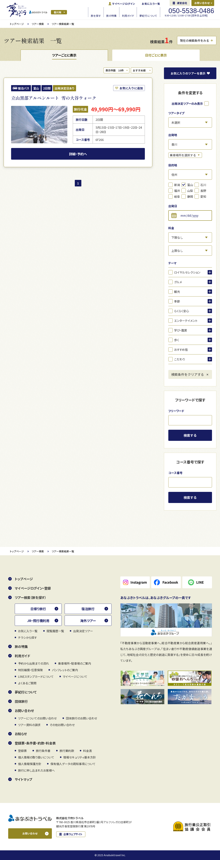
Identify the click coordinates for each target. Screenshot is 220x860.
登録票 (22, 750)
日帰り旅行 (38, 608)
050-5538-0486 (191, 11)
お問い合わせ (202, 3)
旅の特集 (21, 646)
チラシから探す (27, 637)
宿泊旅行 (88, 608)
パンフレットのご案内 (65, 670)
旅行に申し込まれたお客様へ (36, 770)
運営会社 (182, 3)
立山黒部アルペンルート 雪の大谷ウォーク (53, 98)
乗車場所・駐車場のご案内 (74, 663)
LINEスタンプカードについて (36, 676)
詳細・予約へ (78, 153)
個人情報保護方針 (29, 764)
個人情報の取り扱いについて (36, 757)
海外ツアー (88, 620)
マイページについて (75, 676)
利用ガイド (22, 655)
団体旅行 (21, 701)
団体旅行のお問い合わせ (81, 718)
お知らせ (21, 733)
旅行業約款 (67, 750)
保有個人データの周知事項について (73, 764)
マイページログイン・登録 (33, 588)
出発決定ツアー (83, 631)
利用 (128, 15)
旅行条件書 (43, 750)
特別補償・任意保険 (30, 670)
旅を (96, 15)
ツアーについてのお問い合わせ (37, 718)
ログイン (123, 3)
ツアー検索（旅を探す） (30, 597)
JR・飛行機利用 (38, 620)
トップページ (17, 24)
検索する (190, 435)
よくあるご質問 (27, 683)
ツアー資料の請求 (29, 725)
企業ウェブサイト (73, 834)
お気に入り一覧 (151, 3)
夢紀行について (26, 692)
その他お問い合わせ (62, 725)
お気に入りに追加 (131, 88)
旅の (111, 15)
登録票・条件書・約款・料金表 (35, 743)
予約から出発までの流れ (33, 663)
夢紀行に (148, 15)
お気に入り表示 (188, 73)
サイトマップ (23, 779)
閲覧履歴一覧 (55, 631)
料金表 (87, 750)
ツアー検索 (38, 24)
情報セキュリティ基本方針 (79, 757)
